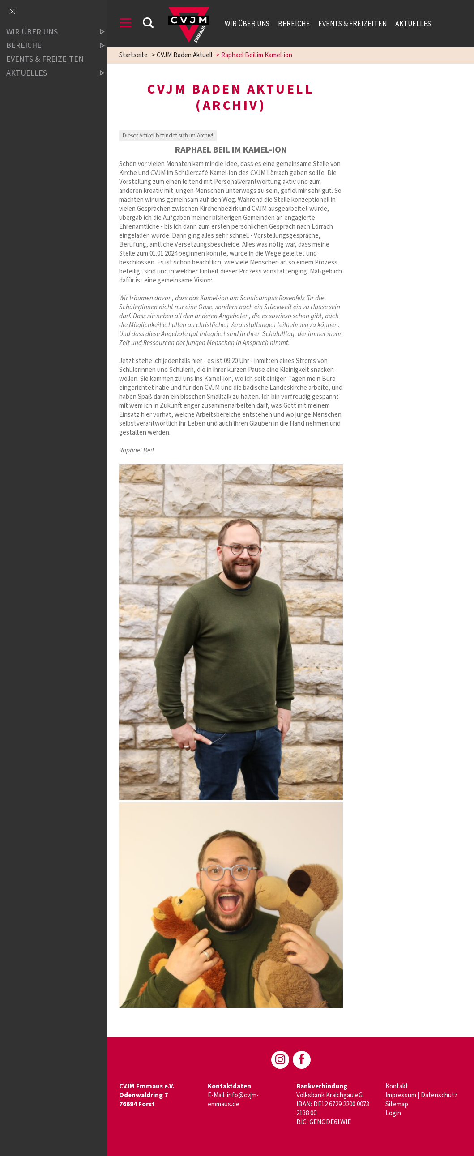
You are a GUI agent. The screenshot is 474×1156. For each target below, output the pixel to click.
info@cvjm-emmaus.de (233, 1100)
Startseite (133, 55)
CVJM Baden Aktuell (184, 55)
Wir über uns (247, 24)
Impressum (400, 1095)
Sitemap (396, 1104)
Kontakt (396, 1086)
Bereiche (294, 24)
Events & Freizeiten (352, 24)
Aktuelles (413, 24)
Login (393, 1113)
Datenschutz (439, 1095)
